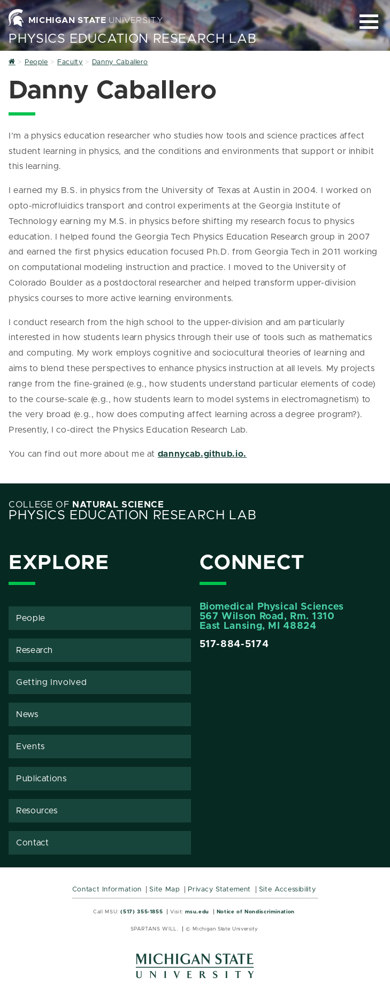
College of (86, 505)
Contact (32, 843)
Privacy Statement (219, 889)
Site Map (164, 889)
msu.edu (197, 911)
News (27, 714)
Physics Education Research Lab (132, 39)
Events (30, 746)
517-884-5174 (234, 644)
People (30, 618)
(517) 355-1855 (141, 911)
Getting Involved (51, 682)
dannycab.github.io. (202, 454)
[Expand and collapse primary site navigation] (368, 22)
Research (34, 650)
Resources (37, 810)
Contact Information (107, 889)
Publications (41, 778)
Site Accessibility (287, 889)
